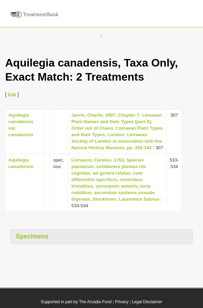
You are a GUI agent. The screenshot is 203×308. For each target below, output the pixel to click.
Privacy (121, 301)
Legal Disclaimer (147, 301)
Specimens (32, 236)
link (12, 94)
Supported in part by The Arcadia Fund (76, 301)
